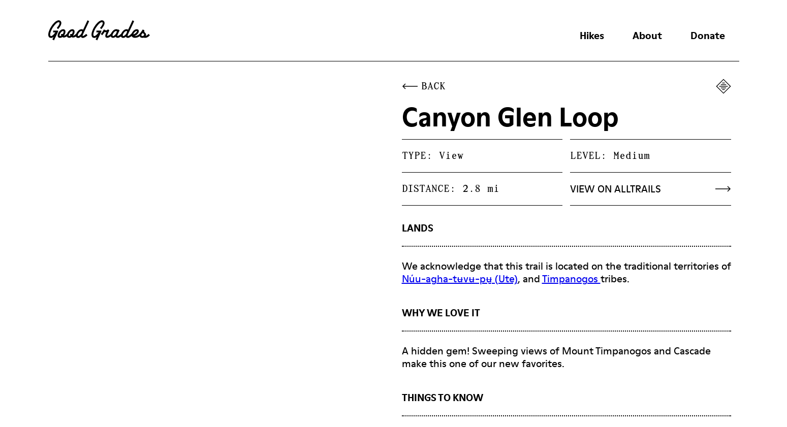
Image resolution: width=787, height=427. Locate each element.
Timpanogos (571, 279)
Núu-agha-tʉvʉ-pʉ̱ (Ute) (460, 279)
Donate (707, 35)
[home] (99, 30)
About (647, 35)
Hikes (592, 35)
